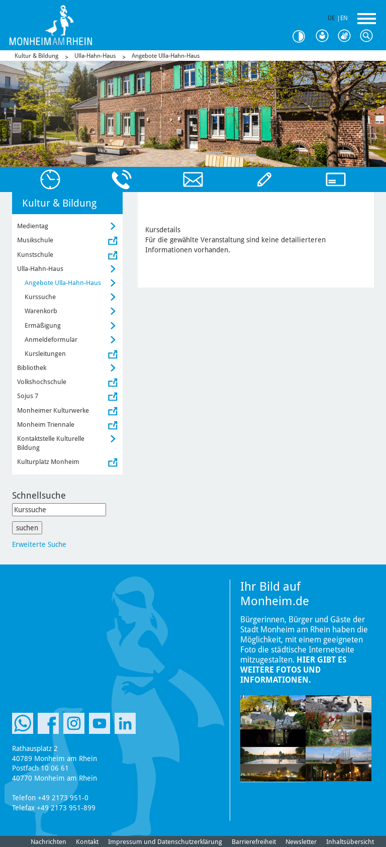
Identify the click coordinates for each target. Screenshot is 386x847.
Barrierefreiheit (254, 841)
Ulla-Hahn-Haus (95, 55)
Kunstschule (35, 254)
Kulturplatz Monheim (48, 461)
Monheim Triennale (45, 424)
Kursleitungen (45, 353)
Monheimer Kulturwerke (53, 410)
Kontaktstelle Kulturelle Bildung (50, 443)
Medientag (32, 226)
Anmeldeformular (51, 339)
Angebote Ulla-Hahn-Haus (166, 55)
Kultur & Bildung (36, 55)
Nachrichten (48, 841)
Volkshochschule (41, 382)
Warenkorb (41, 311)
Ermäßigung (43, 325)
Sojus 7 (27, 396)
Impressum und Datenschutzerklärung (165, 841)
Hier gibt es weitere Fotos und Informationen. (293, 670)
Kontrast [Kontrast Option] (303, 36)
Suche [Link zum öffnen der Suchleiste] (369, 36)
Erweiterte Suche (39, 544)
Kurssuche (40, 297)
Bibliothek (31, 367)
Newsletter (301, 841)
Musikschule (35, 240)
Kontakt (87, 841)
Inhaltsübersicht (350, 841)
